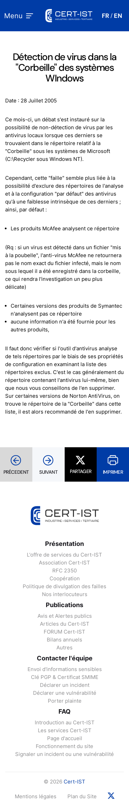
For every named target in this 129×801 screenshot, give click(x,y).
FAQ (64, 711)
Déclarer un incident (64, 685)
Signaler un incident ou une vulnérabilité (64, 754)
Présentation (64, 543)
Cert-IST (74, 781)
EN (118, 16)
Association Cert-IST (64, 562)
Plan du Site (82, 796)
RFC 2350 (64, 570)
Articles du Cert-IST (64, 624)
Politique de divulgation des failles (64, 586)
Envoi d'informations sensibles (65, 669)
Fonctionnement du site (64, 746)
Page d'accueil (64, 738)
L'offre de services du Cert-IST (64, 554)
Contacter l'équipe (65, 658)
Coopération (65, 578)
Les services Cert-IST (65, 730)
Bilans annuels (64, 639)
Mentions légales (35, 796)
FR (105, 16)
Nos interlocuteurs (64, 594)
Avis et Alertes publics (64, 616)
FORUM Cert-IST (64, 631)
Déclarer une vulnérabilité (64, 693)
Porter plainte (65, 701)
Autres (64, 647)
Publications (64, 604)
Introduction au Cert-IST (65, 722)
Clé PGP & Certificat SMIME (64, 677)
